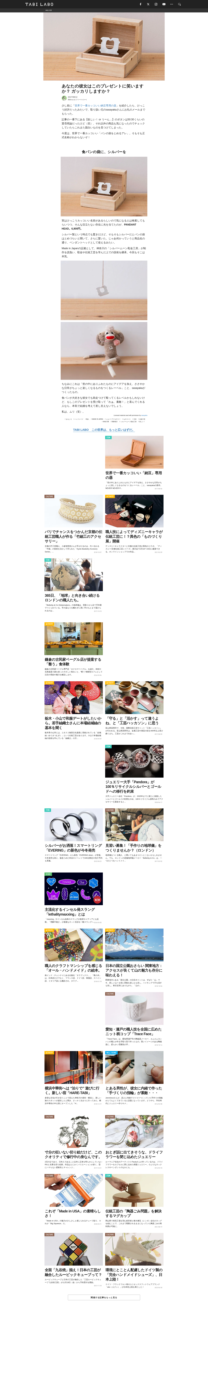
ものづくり (127, 419)
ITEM (108, 438)
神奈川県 (106, 422)
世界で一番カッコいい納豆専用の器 (95, 105)
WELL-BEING (111, 1053)
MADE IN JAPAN (97, 419)
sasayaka (144, 415)
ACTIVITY (110, 497)
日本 (135, 419)
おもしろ (69, 419)
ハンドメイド (79, 419)
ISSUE (48, 875)
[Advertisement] (104, 1354)
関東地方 (115, 422)
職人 (87, 419)
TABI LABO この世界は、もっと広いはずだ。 (104, 430)
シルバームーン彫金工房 (128, 422)
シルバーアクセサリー (113, 419)
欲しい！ (142, 422)
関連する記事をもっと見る (104, 1298)
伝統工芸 (142, 419)
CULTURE (49, 497)
